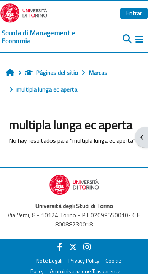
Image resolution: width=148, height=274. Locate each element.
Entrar (134, 13)
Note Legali (49, 260)
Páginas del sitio (51, 72)
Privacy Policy (83, 260)
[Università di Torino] (24, 12)
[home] (49, 37)
